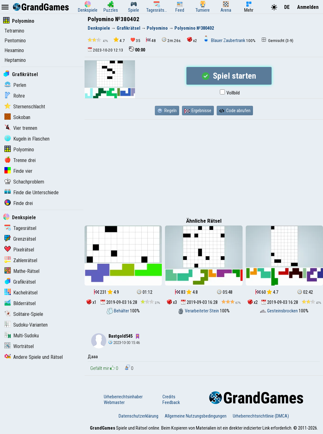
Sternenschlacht (24, 107)
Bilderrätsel (20, 303)
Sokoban (17, 117)
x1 (91, 302)
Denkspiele (19, 217)
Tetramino (14, 31)
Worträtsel (19, 346)
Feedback (171, 402)
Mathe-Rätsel (21, 271)
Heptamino (15, 60)
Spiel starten (229, 76)
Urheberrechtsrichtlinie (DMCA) (261, 416)
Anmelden (308, 7)
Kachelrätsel (21, 293)
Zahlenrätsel (20, 260)
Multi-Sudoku (21, 336)
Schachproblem (24, 182)
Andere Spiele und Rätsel (33, 357)
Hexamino (14, 50)
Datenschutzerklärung (138, 416)
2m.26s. (171, 40)
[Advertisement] (204, 167)
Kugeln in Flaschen (27, 139)
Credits (168, 397)
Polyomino (18, 21)
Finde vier (18, 171)
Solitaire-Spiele (23, 314)
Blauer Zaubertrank (224, 40)
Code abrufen (234, 110)
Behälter (118, 311)
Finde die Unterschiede (31, 193)
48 (151, 40)
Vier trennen (20, 128)
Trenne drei (20, 160)
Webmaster (114, 402)
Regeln (167, 110)
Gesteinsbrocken (279, 311)
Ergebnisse (198, 110)
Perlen (15, 85)
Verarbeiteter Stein (199, 311)
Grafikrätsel (20, 74)
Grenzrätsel (20, 239)
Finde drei (18, 203)
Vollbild (230, 93)
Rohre (14, 96)
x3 (172, 302)
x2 (192, 40)
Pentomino (15, 41)
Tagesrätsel (20, 228)
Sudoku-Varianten (26, 325)
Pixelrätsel (19, 250)
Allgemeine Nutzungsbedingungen (195, 416)
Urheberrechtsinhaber (123, 397)
